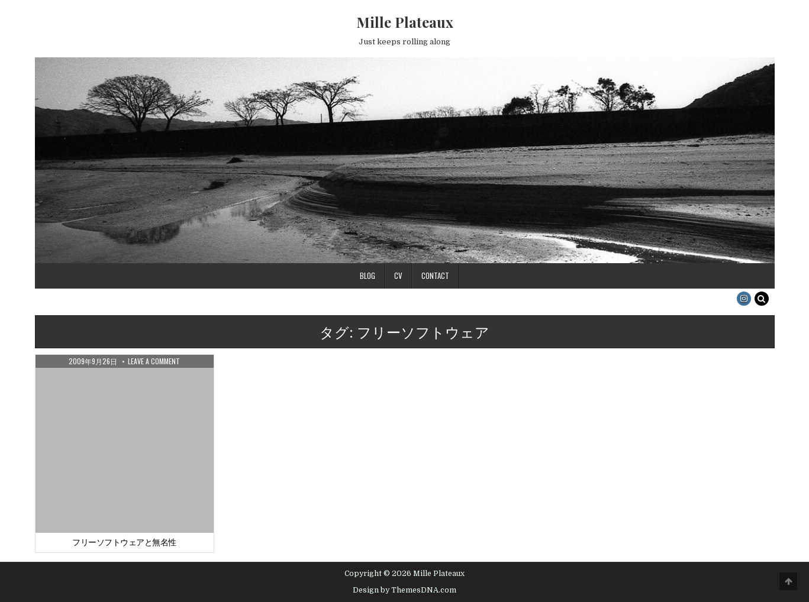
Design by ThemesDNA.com (404, 590)
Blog (367, 275)
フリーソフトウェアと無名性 (124, 542)
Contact (435, 275)
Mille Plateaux (404, 21)
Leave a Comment (154, 361)
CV (398, 275)
